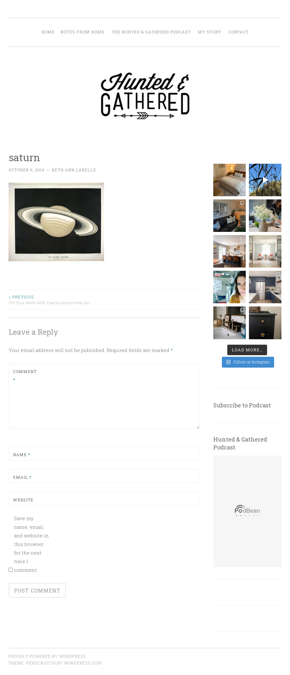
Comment (25, 375)
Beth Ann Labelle (74, 169)
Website (23, 499)
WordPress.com (83, 662)
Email (22, 477)
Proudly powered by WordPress (47, 656)
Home (48, 31)
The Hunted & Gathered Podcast (151, 31)
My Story (209, 31)
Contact (238, 31)
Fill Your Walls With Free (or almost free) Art (56, 299)
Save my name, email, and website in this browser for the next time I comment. (31, 544)
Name (21, 454)
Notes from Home (82, 31)
